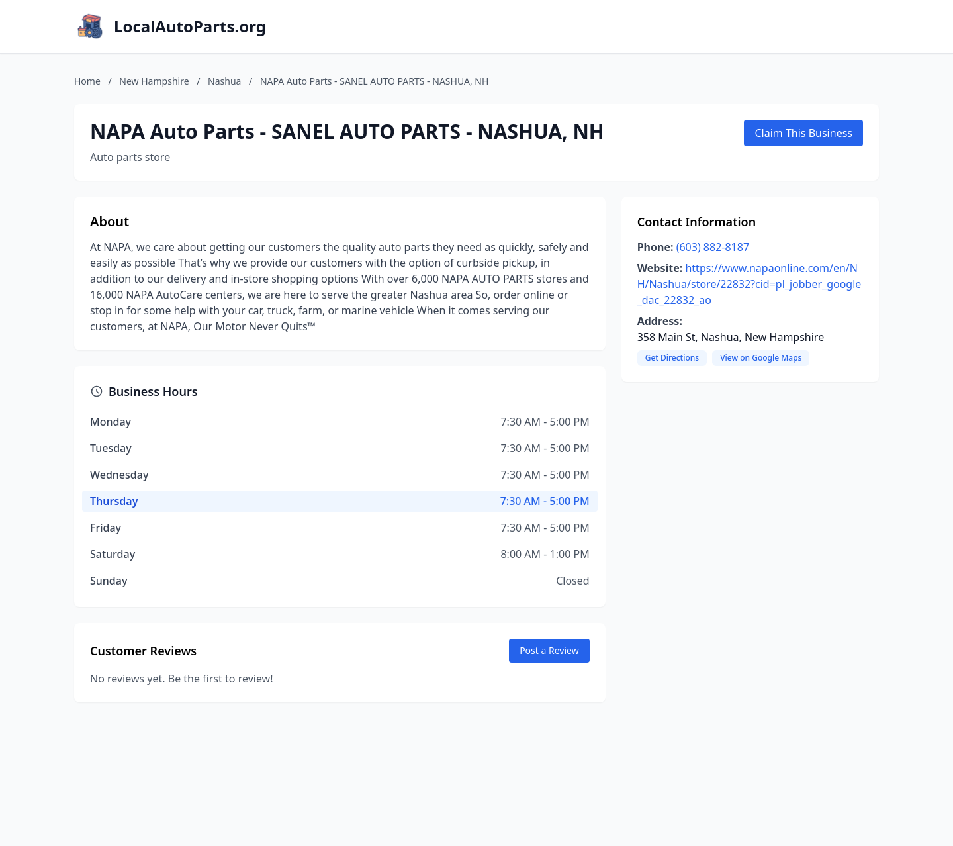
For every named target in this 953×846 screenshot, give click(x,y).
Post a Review (549, 650)
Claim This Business (803, 133)
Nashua (224, 81)
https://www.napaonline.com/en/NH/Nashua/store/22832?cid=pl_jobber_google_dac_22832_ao (749, 284)
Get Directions (672, 357)
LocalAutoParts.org (190, 26)
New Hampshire (154, 81)
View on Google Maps (760, 357)
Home (87, 81)
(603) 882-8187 (712, 247)
